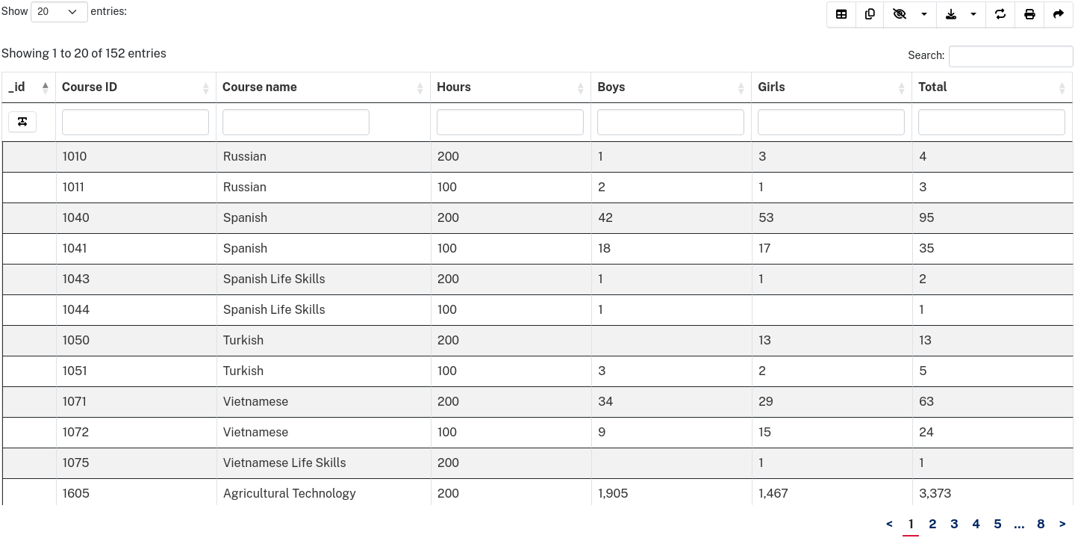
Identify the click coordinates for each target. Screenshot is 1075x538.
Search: (991, 56)
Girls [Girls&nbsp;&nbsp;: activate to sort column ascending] (772, 87)
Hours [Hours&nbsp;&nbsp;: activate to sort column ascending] (453, 87)
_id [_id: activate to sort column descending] (16, 87)
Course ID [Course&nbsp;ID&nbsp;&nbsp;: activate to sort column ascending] (90, 87)
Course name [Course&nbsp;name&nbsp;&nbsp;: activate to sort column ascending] (261, 87)
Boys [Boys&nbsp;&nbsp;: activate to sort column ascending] (611, 87)
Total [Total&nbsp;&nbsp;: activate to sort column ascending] (934, 87)
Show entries (63, 11)
